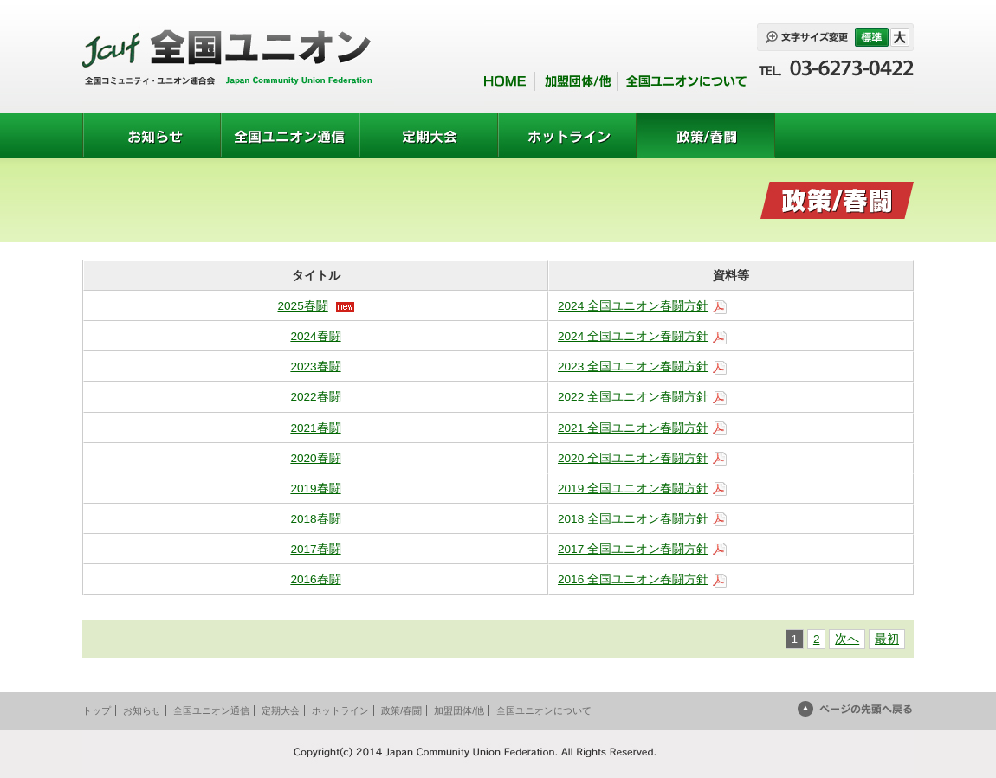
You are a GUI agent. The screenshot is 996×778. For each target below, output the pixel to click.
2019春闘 (315, 488)
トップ (96, 710)
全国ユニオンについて (544, 710)
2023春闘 (315, 366)
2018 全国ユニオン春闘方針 (633, 518)
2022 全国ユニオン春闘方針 (633, 396)
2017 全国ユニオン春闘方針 (633, 549)
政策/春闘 (401, 710)
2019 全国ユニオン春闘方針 (633, 488)
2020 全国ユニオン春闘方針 (633, 458)
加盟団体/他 (459, 710)
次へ (847, 639)
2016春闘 (315, 579)
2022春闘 (315, 396)
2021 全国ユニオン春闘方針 (633, 427)
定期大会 (281, 710)
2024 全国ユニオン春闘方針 (633, 305)
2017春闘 (315, 549)
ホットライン (340, 710)
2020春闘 (315, 458)
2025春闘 (302, 305)
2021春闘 (315, 427)
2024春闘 (315, 336)
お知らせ (142, 710)
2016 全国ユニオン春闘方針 (633, 579)
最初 (887, 639)
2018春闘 (315, 518)
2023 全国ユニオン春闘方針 (633, 366)
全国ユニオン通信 (211, 710)
